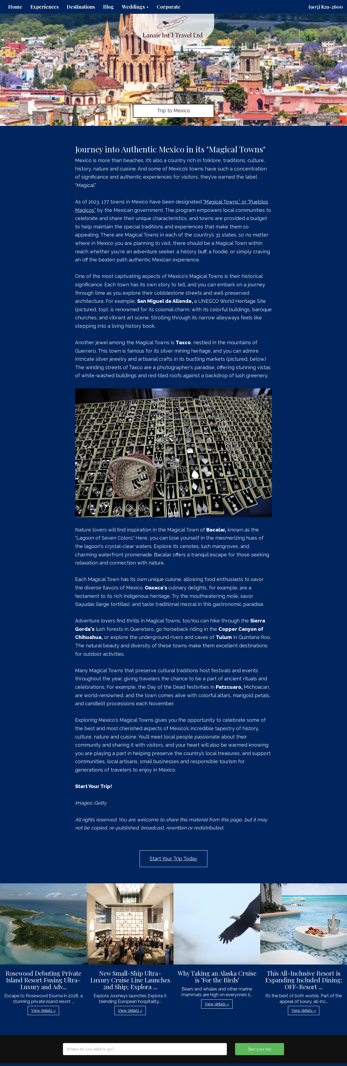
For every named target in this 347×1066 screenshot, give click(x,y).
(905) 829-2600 (326, 7)
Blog (108, 7)
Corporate (169, 7)
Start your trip (259, 1049)
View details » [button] (43, 1010)
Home (15, 7)
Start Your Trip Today (173, 858)
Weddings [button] (135, 7)
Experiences (44, 7)
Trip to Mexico (173, 110)
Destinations (81, 7)
